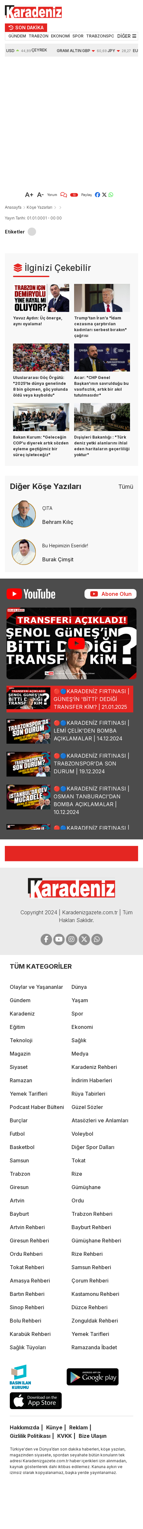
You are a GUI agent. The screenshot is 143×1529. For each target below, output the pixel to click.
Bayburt (19, 1214)
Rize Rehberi (87, 1254)
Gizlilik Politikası (30, 1436)
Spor (77, 1013)
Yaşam (80, 1000)
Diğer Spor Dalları (93, 1147)
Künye (54, 1427)
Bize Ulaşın (93, 1436)
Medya (80, 1053)
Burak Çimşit (57, 559)
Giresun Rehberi (29, 1240)
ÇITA (47, 508)
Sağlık (79, 1040)
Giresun (19, 1187)
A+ (29, 195)
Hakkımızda (24, 1427)
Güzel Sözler (87, 1107)
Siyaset (19, 1067)
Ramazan (21, 1080)
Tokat (78, 1160)
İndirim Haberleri (92, 1080)
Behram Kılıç (57, 522)
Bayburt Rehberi (91, 1227)
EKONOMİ (60, 36)
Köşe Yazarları (39, 207)
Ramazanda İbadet (94, 1347)
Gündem (20, 1000)
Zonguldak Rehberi (95, 1320)
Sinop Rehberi (27, 1307)
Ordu (78, 1200)
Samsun (19, 1160)
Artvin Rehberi (27, 1227)
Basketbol (22, 1147)
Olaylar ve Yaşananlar (36, 987)
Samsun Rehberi (91, 1267)
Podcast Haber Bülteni (37, 1107)
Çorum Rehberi (90, 1280)
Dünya (79, 987)
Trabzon (20, 1174)
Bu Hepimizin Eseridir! (65, 545)
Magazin (20, 1053)
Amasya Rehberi (30, 1280)
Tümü (125, 486)
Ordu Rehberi (26, 1254)
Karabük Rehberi (30, 1334)
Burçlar (19, 1120)
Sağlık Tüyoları (28, 1347)
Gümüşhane (86, 1187)
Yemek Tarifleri (28, 1093)
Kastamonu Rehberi (95, 1294)
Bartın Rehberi (27, 1294)
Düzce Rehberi (90, 1307)
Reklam (78, 1427)
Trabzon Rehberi (92, 1214)
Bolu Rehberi (25, 1320)
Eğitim (17, 1027)
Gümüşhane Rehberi (96, 1240)
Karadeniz (22, 1013)
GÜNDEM (17, 36)
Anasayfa (13, 207)
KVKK (64, 1436)
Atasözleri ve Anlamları (100, 1120)
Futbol (17, 1133)
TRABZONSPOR (101, 36)
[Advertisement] (62, 122)
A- (40, 195)
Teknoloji (21, 1040)
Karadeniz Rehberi (94, 1067)
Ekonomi (82, 1027)
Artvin (17, 1200)
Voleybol (82, 1133)
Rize (77, 1174)
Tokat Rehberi (27, 1267)
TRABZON (38, 36)
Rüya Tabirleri (88, 1093)
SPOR (78, 36)
